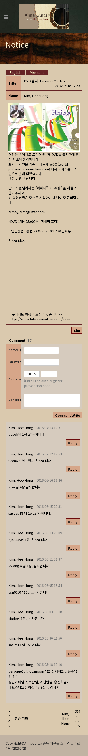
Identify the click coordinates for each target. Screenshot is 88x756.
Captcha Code (14, 379)
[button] (36, 95)
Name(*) (14, 350)
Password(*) (14, 362)
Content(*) (14, 400)
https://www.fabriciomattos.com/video (39, 319)
